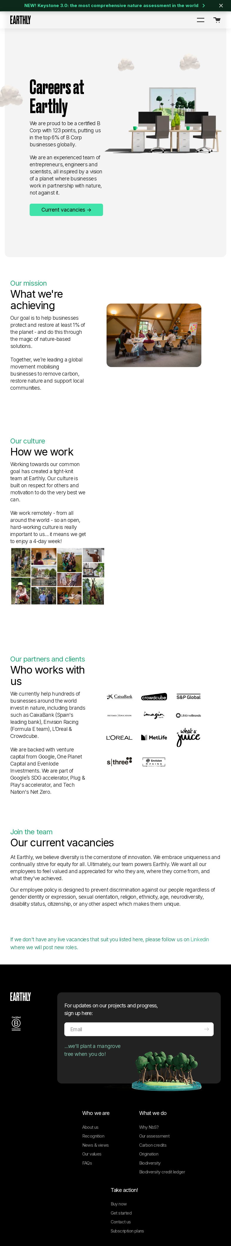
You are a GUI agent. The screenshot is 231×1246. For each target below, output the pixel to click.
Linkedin (199, 870)
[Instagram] (38, 1211)
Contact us (121, 1152)
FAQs (87, 1094)
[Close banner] (221, 5)
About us (90, 1058)
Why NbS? (149, 1058)
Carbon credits (153, 1076)
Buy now (119, 1135)
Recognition (93, 1067)
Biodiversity (150, 1094)
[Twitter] (26, 1211)
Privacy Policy (50, 1223)
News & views (95, 1076)
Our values (92, 1085)
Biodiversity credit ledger (162, 1103)
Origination (148, 1085)
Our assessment (154, 1067)
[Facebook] (50, 1211)
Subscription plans (127, 1162)
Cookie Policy (21, 1223)
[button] (200, 20)
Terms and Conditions (85, 1223)
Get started (121, 1144)
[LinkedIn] (13, 1211)
